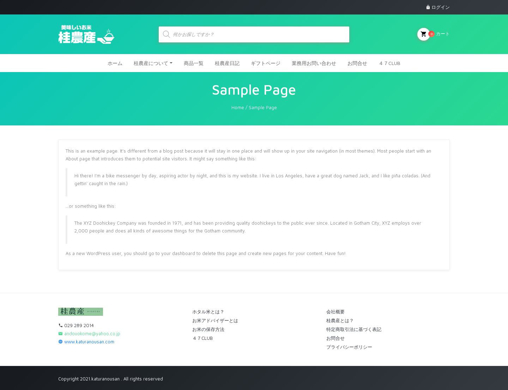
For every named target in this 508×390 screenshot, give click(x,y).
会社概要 (335, 311)
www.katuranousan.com (86, 341)
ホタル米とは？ (208, 311)
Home (237, 107)
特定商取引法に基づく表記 (353, 329)
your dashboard (178, 253)
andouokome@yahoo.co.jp (89, 333)
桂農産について (151, 63)
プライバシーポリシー (349, 347)
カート (433, 34)
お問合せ (357, 63)
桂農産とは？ (340, 320)
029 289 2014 (76, 325)
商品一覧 (194, 63)
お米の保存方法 (208, 329)
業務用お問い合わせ (314, 63)
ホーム (115, 63)
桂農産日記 (227, 63)
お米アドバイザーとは (215, 320)
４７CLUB (389, 63)
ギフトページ (265, 63)
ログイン (440, 7)
